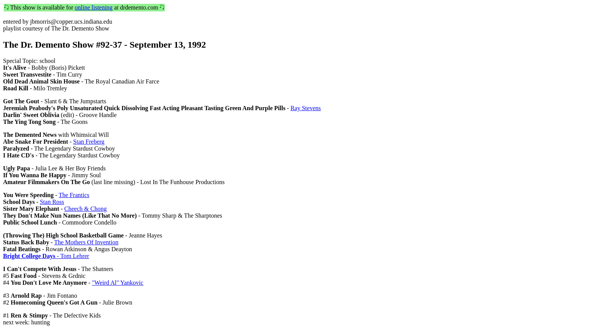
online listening (94, 7)
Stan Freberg (88, 141)
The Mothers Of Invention (86, 242)
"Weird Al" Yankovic (117, 282)
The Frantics (74, 195)
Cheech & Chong (85, 208)
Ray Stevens (306, 108)
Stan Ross (52, 202)
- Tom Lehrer (46, 256)
